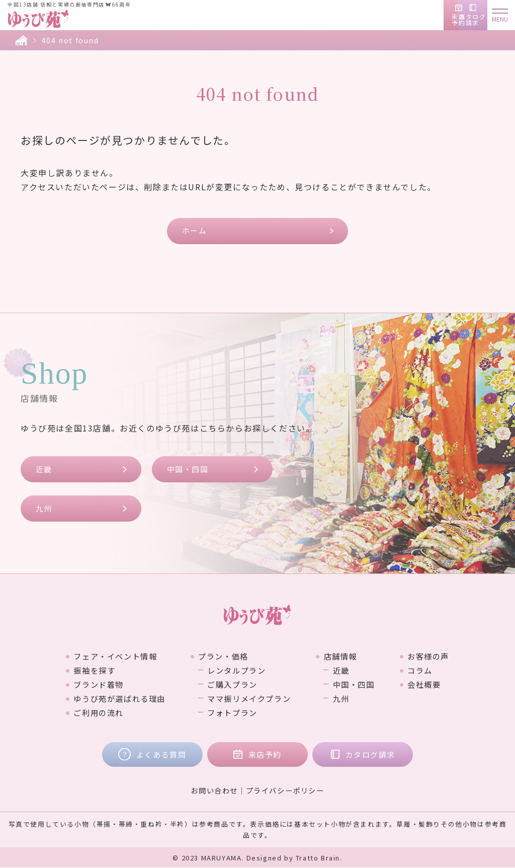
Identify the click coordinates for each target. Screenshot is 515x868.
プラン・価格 (221, 656)
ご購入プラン (232, 685)
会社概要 (431, 685)
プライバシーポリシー (285, 790)
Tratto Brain (318, 858)
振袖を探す (87, 671)
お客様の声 (436, 656)
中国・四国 (188, 469)
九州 (44, 508)
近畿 (44, 469)
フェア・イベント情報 (109, 656)
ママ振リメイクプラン (249, 699)
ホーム (194, 231)
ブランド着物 (91, 685)
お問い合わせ (214, 790)
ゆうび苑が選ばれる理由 (113, 699)
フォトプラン (232, 713)
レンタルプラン (236, 671)
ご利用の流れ (91, 713)
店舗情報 (344, 656)
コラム (427, 671)
